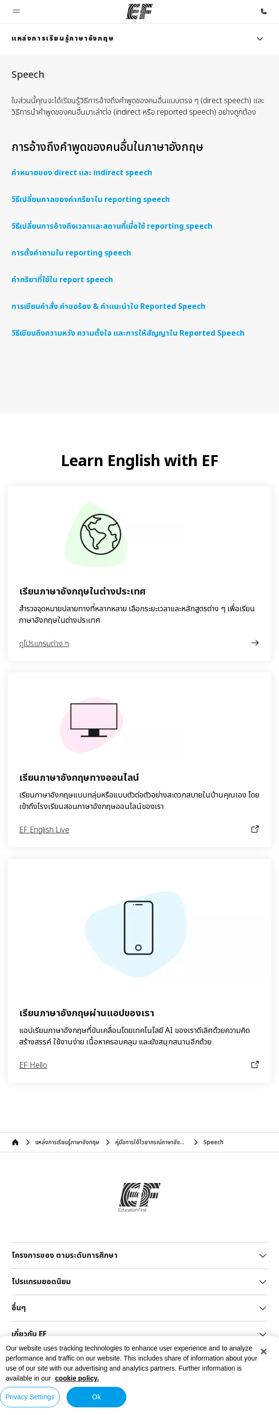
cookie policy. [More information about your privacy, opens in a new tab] (77, 1378)
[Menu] (260, 38)
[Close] (263, 1351)
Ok (96, 1397)
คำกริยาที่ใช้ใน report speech (62, 280)
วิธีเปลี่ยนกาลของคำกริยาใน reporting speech (90, 199)
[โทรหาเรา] (264, 11)
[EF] (139, 11)
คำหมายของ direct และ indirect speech (81, 173)
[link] (62, 39)
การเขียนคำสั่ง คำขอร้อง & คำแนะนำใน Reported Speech (108, 306)
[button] (16, 11)
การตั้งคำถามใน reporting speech (71, 253)
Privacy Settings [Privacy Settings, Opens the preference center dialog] (30, 1397)
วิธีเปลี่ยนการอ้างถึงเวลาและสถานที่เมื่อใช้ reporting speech (111, 226)
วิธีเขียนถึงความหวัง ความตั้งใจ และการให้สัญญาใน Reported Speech (128, 333)
